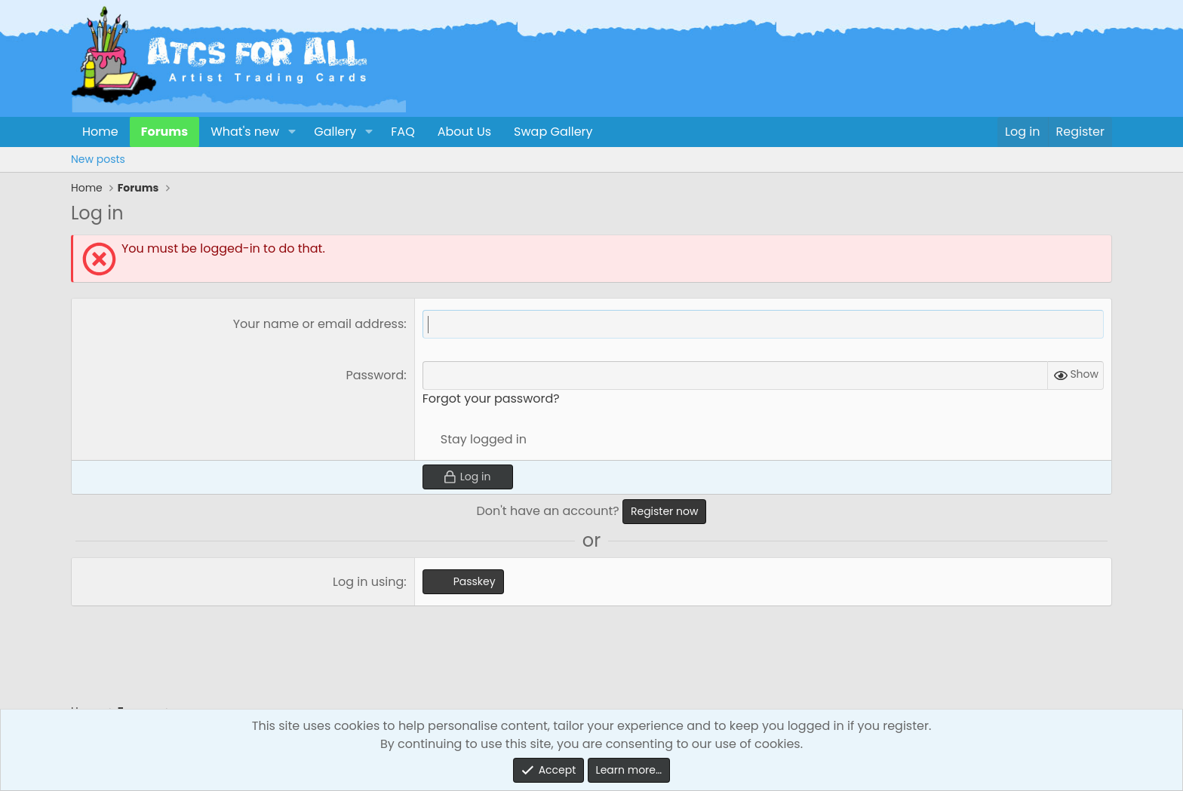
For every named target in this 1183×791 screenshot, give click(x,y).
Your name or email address (318, 324)
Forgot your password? (491, 398)
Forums (164, 131)
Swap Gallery (553, 131)
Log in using (368, 581)
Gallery (335, 131)
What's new (244, 131)
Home (100, 131)
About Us (464, 131)
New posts (98, 159)
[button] (292, 132)
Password (375, 375)
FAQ (402, 131)
